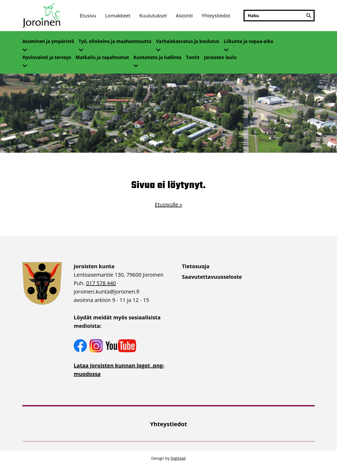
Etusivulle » (168, 204)
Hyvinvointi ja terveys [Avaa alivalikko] (46, 57)
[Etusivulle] (42, 15)
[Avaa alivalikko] (26, 48)
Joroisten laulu (220, 57)
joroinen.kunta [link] (107, 291)
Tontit (193, 57)
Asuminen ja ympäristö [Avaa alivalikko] (48, 41)
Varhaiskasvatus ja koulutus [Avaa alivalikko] (187, 41)
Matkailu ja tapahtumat (102, 57)
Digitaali (178, 458)
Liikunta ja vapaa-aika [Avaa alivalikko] (248, 41)
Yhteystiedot (216, 15)
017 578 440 (101, 283)
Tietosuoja (195, 266)
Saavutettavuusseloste (212, 276)
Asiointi (184, 15)
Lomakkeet (117, 15)
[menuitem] (88, 15)
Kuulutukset (153, 15)
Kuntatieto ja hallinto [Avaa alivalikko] (157, 57)
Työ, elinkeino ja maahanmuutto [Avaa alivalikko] (115, 41)
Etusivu (88, 15)
